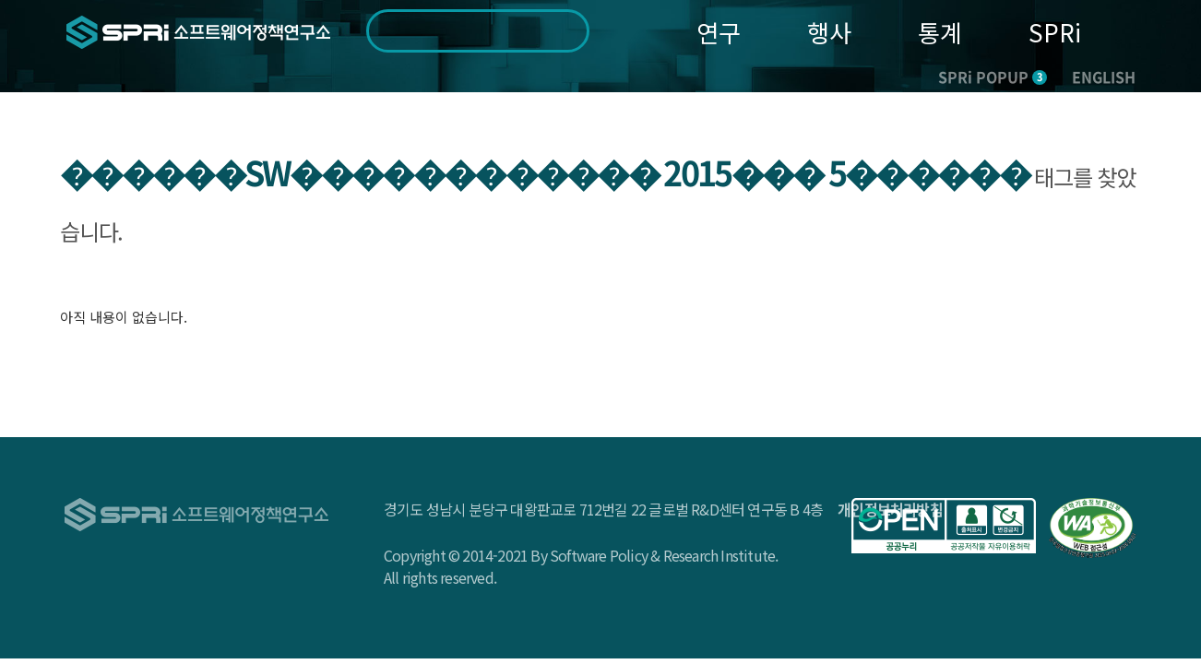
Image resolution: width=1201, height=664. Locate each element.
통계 (940, 32)
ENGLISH (1104, 76)
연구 (718, 32)
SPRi (1055, 32)
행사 (829, 32)
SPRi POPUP (992, 76)
